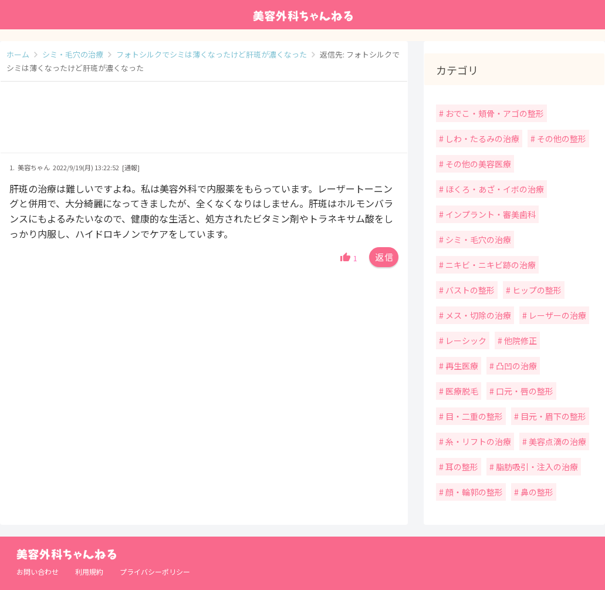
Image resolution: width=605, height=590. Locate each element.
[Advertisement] (204, 123)
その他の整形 (560, 138)
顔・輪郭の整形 (473, 492)
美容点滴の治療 (556, 441)
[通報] (131, 167)
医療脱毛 (461, 391)
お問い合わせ (37, 571)
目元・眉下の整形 (552, 416)
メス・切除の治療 (477, 315)
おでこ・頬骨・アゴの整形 (494, 113)
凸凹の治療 (515, 366)
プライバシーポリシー (155, 571)
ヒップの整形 (536, 290)
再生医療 (461, 366)
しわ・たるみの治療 (481, 138)
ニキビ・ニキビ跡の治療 (490, 265)
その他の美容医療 (477, 164)
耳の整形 (461, 467)
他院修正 (519, 340)
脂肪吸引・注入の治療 (536, 467)
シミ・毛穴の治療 (477, 239)
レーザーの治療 (556, 315)
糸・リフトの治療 (477, 441)
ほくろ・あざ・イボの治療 (494, 189)
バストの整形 (469, 290)
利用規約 (89, 571)
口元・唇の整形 (523, 391)
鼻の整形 (536, 492)
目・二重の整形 (473, 416)
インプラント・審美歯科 (490, 214)
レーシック (465, 340)
